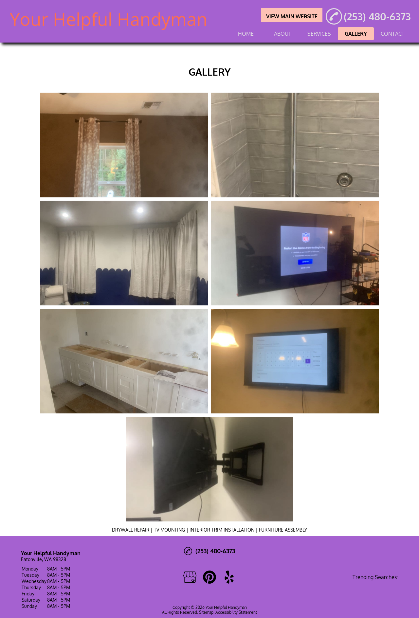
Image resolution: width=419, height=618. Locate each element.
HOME (246, 33)
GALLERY (356, 33)
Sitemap (206, 612)
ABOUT (282, 33)
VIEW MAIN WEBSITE (292, 16)
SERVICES (319, 33)
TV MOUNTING (169, 530)
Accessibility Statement (236, 612)
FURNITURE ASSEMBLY (283, 530)
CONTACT (393, 33)
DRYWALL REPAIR (130, 530)
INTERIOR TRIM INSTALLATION (222, 530)
